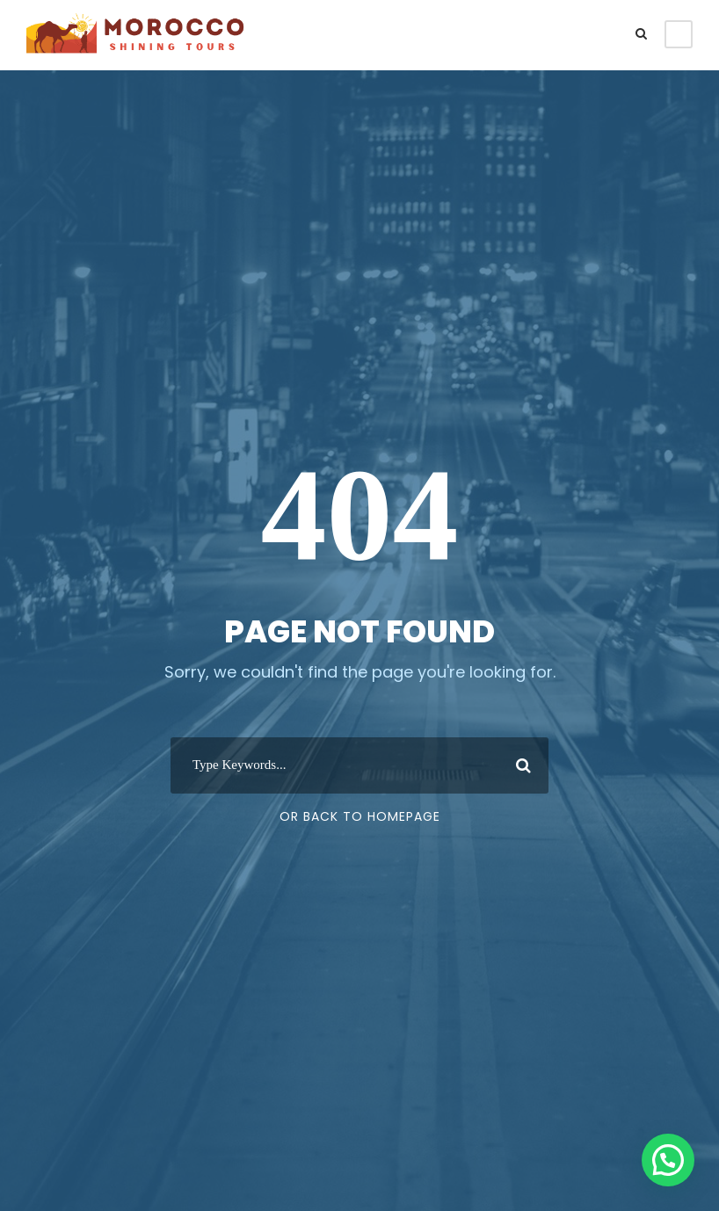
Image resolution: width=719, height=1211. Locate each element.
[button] (668, 1160)
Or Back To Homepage (360, 816)
